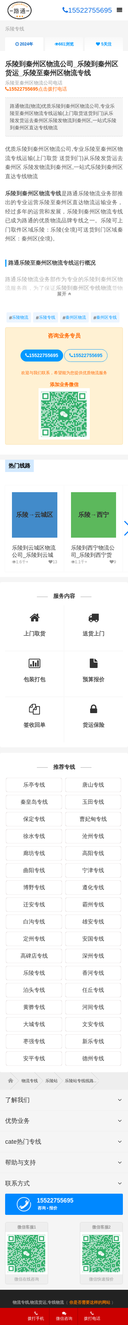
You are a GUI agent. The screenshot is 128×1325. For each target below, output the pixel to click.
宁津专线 (93, 870)
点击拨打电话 (36, 89)
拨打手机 (36, 1316)
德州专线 (93, 1058)
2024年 (24, 44)
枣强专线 (34, 1041)
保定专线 (34, 819)
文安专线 (93, 1024)
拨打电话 (92, 1316)
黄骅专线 (34, 1007)
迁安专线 (34, 904)
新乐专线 (93, 1041)
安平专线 (34, 1058)
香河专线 (93, 973)
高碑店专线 (34, 956)
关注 (104, 44)
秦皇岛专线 (34, 802)
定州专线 (34, 939)
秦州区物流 (74, 317)
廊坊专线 (34, 853)
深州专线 (93, 956)
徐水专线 (34, 836)
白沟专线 (34, 921)
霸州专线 (93, 904)
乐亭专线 (34, 785)
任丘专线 (93, 990)
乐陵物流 (18, 317)
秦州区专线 (105, 317)
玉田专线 (93, 802)
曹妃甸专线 (93, 819)
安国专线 (93, 939)
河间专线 (93, 1007)
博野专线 (34, 887)
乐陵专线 (14, 28)
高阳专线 (93, 853)
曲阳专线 (34, 870)
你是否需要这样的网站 (89, 1302)
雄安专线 (93, 921)
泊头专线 (34, 990)
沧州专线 (93, 836)
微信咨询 (61, 1318)
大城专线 (34, 1024)
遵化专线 (93, 887)
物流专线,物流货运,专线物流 (38, 1302)
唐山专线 (93, 785)
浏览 (63, 44)
